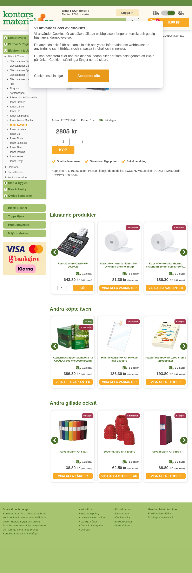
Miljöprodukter (18, 233)
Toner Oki (15, 133)
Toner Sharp (16, 147)
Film (12, 84)
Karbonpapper (17, 93)
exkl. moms (155, 13)
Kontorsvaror (17, 37)
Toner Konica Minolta (21, 120)
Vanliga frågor (88, 521)
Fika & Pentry (17, 189)
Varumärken (122, 525)
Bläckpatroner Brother (22, 61)
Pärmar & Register (20, 44)
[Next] (183, 252)
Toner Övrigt (16, 161)
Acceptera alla (88, 76)
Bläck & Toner (15, 56)
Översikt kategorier (91, 525)
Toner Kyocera (18, 124)
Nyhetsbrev (122, 513)
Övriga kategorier (20, 195)
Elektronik (13, 167)
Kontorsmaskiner (17, 177)
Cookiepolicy (123, 517)
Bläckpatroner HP (19, 74)
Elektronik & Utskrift (22, 50)
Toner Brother (17, 102)
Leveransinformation (92, 517)
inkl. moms (180, 13)
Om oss (85, 529)
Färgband (15, 88)
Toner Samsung (18, 142)
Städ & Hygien (18, 183)
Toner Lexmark (18, 129)
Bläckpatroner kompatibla (24, 79)
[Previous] (54, 252)
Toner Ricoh (16, 138)
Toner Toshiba (17, 152)
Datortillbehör (15, 172)
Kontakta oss (123, 509)
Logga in (127, 12)
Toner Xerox (16, 156)
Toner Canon (17, 106)
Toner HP (15, 111)
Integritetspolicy (89, 513)
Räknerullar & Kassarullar (24, 97)
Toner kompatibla (19, 115)
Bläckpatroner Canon (21, 65)
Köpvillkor (86, 509)
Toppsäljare (16, 216)
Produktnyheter (18, 224)
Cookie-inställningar (48, 76)
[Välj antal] (63, 142)
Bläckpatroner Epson (21, 70)
